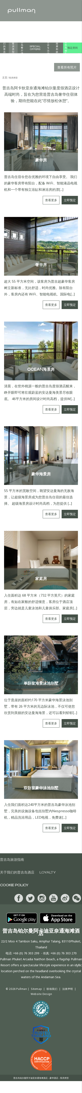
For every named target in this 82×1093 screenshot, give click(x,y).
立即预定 (70, 200)
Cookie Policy (14, 885)
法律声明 (67, 989)
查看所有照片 (67, 67)
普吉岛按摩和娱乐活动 (57, 48)
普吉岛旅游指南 (12, 859)
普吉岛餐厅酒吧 (22, 48)
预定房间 (72, 48)
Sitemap (36, 989)
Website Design (41, 994)
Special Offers (35, 47)
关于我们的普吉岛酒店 (4, 48)
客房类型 (13, 48)
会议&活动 (48, 48)
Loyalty (47, 872)
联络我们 (52, 989)
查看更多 (51, 200)
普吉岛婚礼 (66, 48)
